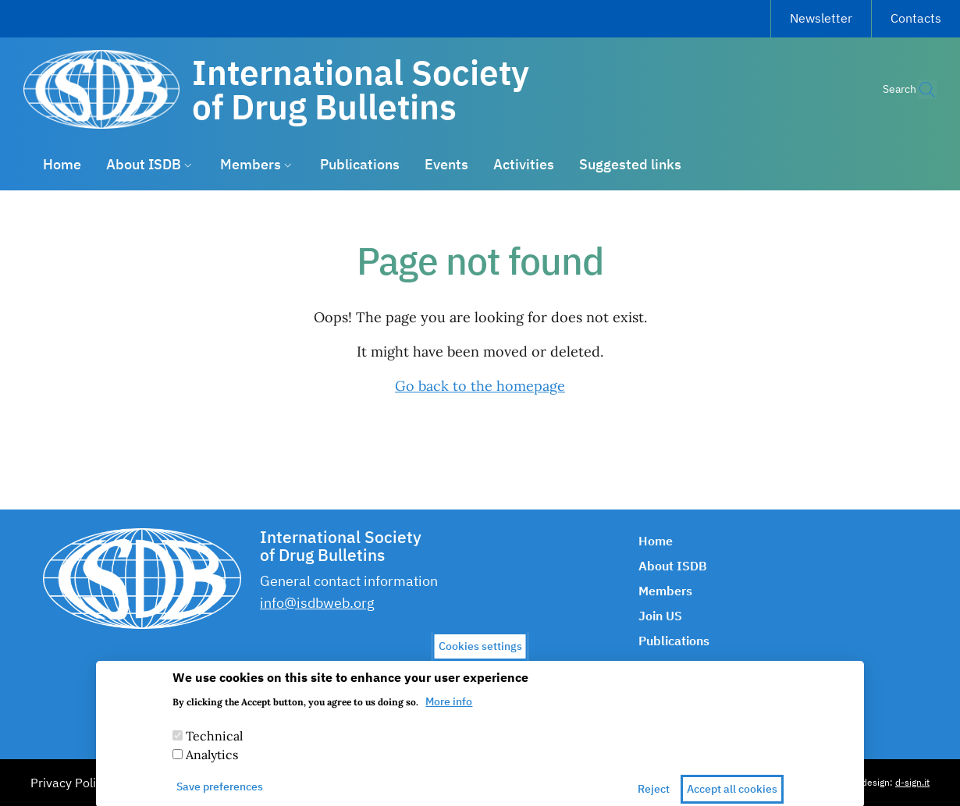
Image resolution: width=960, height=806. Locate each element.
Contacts (916, 18)
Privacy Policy (69, 782)
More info (448, 712)
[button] (918, 89)
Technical (214, 746)
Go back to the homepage (480, 386)
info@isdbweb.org (317, 603)
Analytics (212, 764)
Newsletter (821, 18)
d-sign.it (912, 782)
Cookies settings (480, 655)
